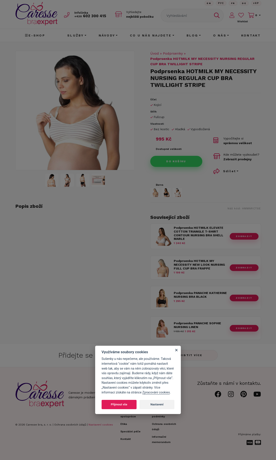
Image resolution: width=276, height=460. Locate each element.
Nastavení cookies (101, 424)
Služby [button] (75, 35)
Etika (123, 424)
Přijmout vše (119, 404)
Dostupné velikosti (168, 149)
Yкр (256, 3)
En (208, 3)
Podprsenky (173, 53)
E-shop (35, 35)
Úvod (154, 53)
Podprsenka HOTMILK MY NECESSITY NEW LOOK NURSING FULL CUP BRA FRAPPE (199, 264)
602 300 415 (90, 15)
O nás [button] (219, 35)
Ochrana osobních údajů (70, 424)
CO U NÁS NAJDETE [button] (151, 35)
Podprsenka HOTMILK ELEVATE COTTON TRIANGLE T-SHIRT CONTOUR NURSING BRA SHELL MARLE (198, 233)
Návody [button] (107, 35)
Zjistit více (190, 355)
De (244, 3)
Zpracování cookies (156, 392)
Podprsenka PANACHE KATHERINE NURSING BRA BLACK (200, 294)
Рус (221, 3)
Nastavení (157, 404)
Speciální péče (130, 431)
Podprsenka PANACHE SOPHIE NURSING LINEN (197, 325)
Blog (192, 35)
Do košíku (176, 161)
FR (233, 3)
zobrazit (244, 236)
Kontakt (251, 35)
